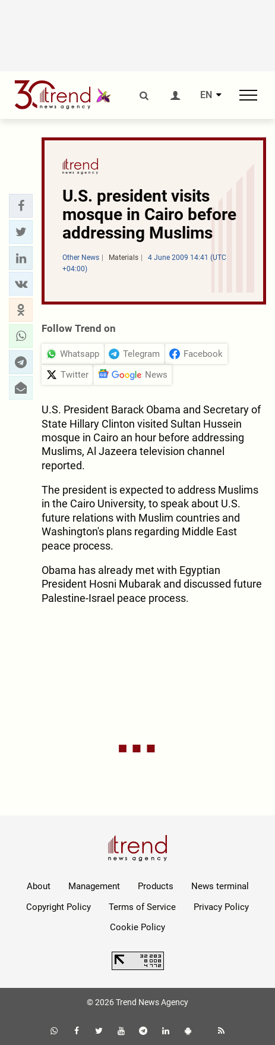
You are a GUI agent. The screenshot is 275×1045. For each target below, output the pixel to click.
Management (94, 886)
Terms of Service (142, 907)
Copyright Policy (58, 907)
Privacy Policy (221, 907)
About (38, 886)
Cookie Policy (137, 927)
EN (206, 95)
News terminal (220, 886)
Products (155, 886)
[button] (20, 206)
